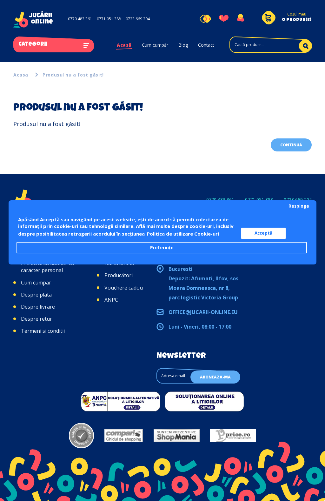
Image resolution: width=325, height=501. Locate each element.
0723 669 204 (138, 19)
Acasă (124, 45)
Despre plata (36, 294)
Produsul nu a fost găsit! (73, 75)
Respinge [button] (299, 206)
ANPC (111, 299)
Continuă (291, 145)
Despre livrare (38, 306)
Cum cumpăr (155, 45)
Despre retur (36, 318)
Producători (118, 275)
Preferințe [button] (162, 247)
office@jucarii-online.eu (203, 312)
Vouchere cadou (123, 287)
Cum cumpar (36, 282)
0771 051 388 (109, 19)
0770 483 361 (80, 19)
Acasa (20, 75)
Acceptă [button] (263, 233)
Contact (206, 45)
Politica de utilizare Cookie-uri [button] (183, 233)
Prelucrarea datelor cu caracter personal (47, 267)
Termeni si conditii (43, 330)
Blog (183, 45)
